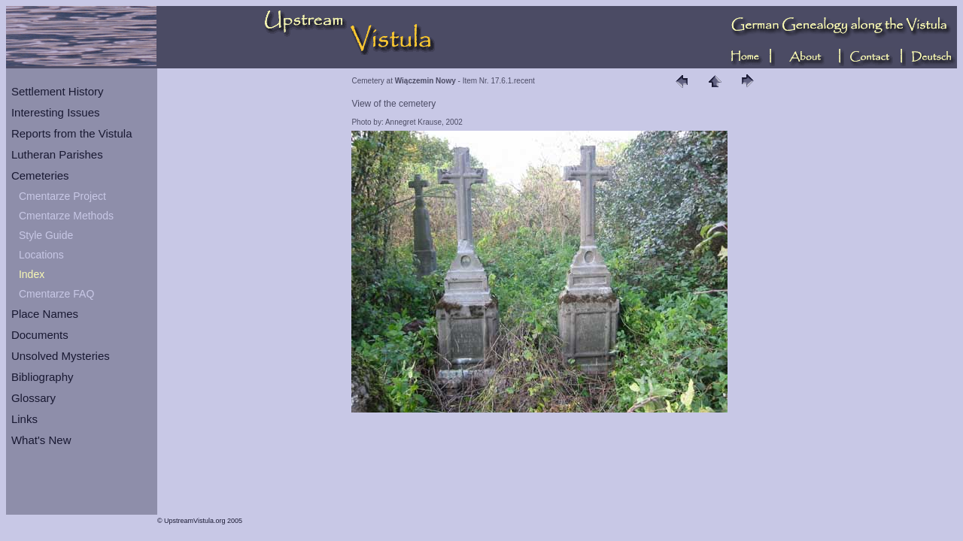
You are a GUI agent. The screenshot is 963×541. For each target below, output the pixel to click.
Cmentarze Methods (66, 216)
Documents (39, 334)
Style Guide (46, 235)
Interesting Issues (55, 112)
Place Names (44, 313)
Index (31, 274)
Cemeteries (40, 175)
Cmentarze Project (62, 196)
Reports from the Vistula (71, 133)
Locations (41, 255)
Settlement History (57, 91)
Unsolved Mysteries (60, 355)
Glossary (33, 397)
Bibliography (42, 376)
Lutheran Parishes (57, 154)
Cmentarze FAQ (56, 294)
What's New (41, 440)
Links (24, 419)
